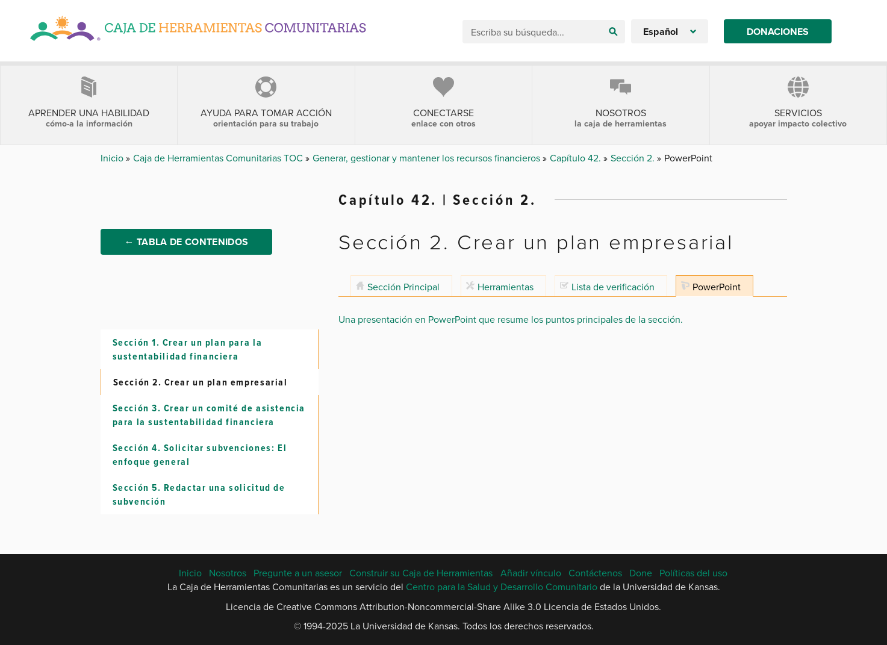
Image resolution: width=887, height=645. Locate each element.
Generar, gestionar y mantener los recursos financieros (428, 157)
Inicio (113, 157)
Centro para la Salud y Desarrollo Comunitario (501, 586)
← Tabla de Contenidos (187, 242)
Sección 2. (634, 157)
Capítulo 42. (576, 157)
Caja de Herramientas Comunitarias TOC (219, 157)
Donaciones (778, 32)
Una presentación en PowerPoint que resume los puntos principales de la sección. (510, 319)
